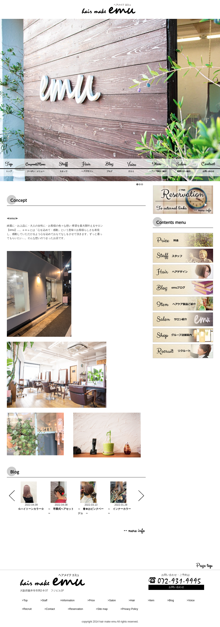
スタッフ (63, 171)
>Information (67, 600)
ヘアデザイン (87, 171)
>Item (151, 600)
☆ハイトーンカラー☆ (31, 508)
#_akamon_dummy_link (108, 11)
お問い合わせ (208, 171)
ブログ (109, 171)
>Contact (49, 608)
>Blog (170, 600)
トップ (9, 171)
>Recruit (27, 608)
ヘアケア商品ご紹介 (158, 171)
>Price (91, 600)
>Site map (101, 608)
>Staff (43, 600)
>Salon (112, 600)
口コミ (131, 171)
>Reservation (75, 608)
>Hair (132, 600)
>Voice (190, 600)
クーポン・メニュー (35, 171)
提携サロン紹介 (184, 171)
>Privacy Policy (129, 608)
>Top (25, 600)
